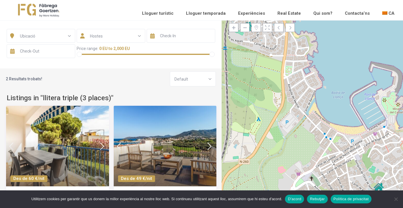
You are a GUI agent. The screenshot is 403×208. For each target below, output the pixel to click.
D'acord (294, 199)
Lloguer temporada (206, 13)
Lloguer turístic (158, 13)
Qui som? (322, 13)
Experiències (251, 13)
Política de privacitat (351, 199)
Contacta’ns (357, 13)
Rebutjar (317, 199)
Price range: (87, 49)
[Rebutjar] (396, 199)
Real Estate (289, 13)
